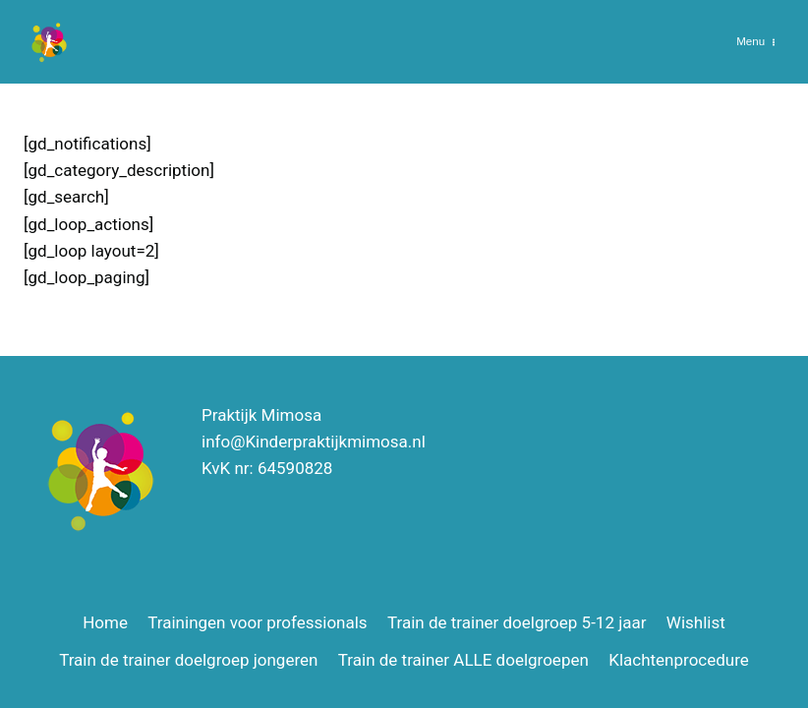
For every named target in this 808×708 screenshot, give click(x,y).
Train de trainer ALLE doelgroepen (463, 660)
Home (105, 622)
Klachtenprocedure (678, 660)
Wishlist (695, 622)
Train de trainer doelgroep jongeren (188, 660)
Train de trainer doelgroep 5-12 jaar (516, 622)
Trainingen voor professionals (257, 622)
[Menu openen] (756, 42)
